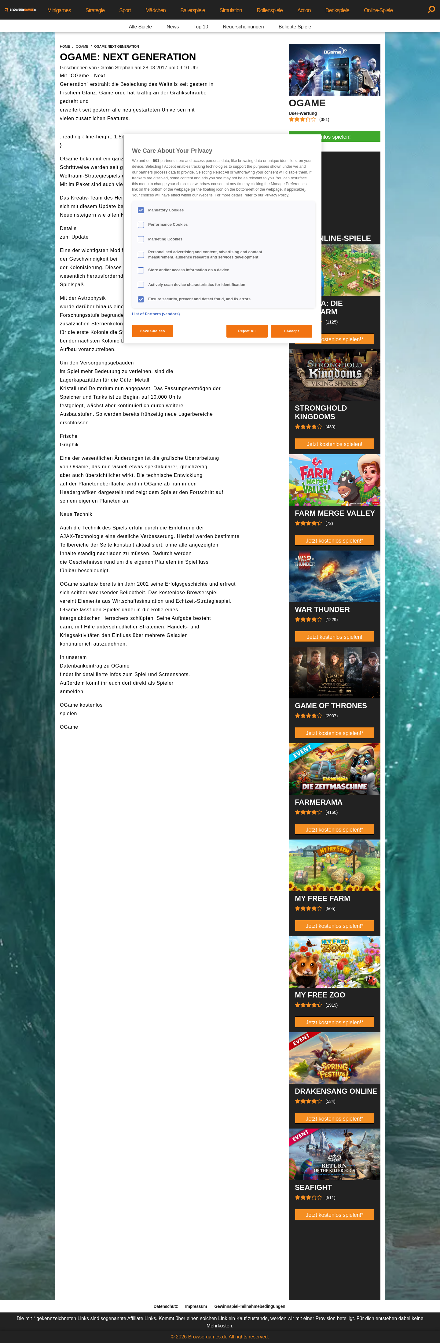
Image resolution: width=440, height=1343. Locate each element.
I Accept (291, 331)
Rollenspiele (270, 10)
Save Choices (152, 331)
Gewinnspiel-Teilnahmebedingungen (249, 1306)
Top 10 (200, 26)
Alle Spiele (140, 26)
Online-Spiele (378, 10)
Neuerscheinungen (243, 26)
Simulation (231, 10)
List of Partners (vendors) (156, 314)
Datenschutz (166, 1306)
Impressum (196, 1306)
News (173, 26)
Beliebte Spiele (295, 26)
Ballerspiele (192, 10)
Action (304, 10)
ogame (82, 46)
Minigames (59, 10)
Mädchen (155, 10)
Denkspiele (337, 10)
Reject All (247, 331)
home (65, 46)
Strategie (95, 10)
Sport (125, 10)
